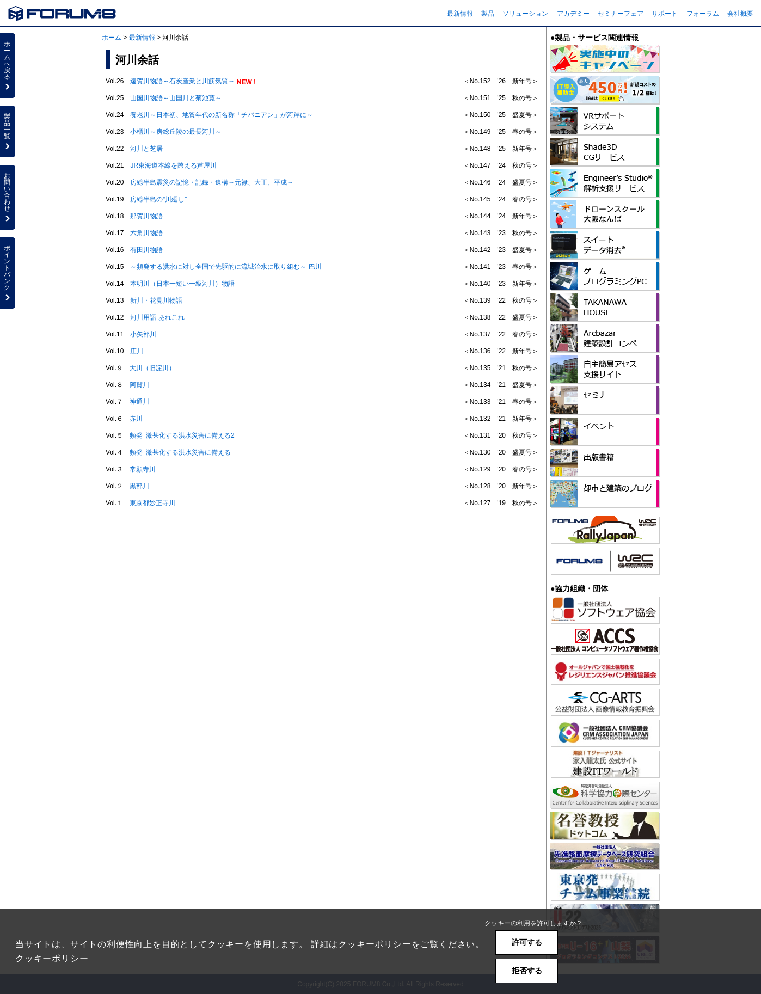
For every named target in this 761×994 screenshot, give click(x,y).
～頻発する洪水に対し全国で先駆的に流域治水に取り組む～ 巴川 (225, 267)
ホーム (111, 37)
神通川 (139, 402)
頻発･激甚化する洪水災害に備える (180, 452)
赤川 (136, 418)
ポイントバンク (7, 272)
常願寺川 (143, 469)
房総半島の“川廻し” (158, 199)
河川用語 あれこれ (157, 317)
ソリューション (525, 13)
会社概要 (740, 13)
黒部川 (139, 486)
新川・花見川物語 (156, 300)
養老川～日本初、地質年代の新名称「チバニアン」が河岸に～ (221, 115)
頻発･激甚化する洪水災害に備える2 (182, 435)
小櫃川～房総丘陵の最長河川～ (176, 132)
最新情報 (460, 13)
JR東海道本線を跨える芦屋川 (173, 165)
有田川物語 (146, 250)
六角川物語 (146, 233)
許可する (527, 942)
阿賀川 (139, 385)
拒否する (527, 970)
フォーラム (702, 13)
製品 (487, 13)
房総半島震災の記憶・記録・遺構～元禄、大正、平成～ (211, 182)
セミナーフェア (620, 13)
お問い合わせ (7, 197)
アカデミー (573, 13)
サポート (665, 13)
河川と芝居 (146, 148)
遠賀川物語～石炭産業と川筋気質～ (182, 81)
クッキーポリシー (51, 958)
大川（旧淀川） (152, 368)
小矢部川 (143, 334)
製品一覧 (7, 131)
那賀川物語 (146, 216)
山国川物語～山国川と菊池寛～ (176, 98)
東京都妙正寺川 (152, 503)
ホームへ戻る (7, 65)
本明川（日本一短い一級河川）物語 (182, 283)
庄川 (136, 351)
